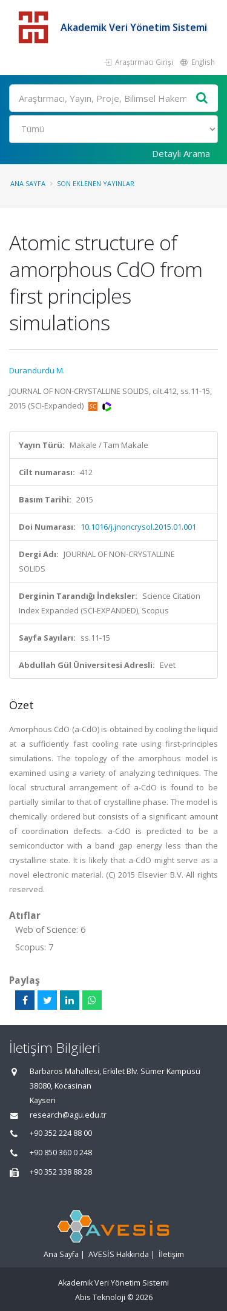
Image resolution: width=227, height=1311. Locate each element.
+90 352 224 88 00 (61, 1133)
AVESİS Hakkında (118, 1254)
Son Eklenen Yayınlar (95, 183)
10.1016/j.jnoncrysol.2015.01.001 (138, 526)
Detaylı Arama (181, 153)
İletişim (171, 1254)
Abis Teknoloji (100, 1297)
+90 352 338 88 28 (61, 1172)
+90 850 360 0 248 (61, 1152)
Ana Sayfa (27, 183)
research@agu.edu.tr (68, 1115)
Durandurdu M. (37, 370)
